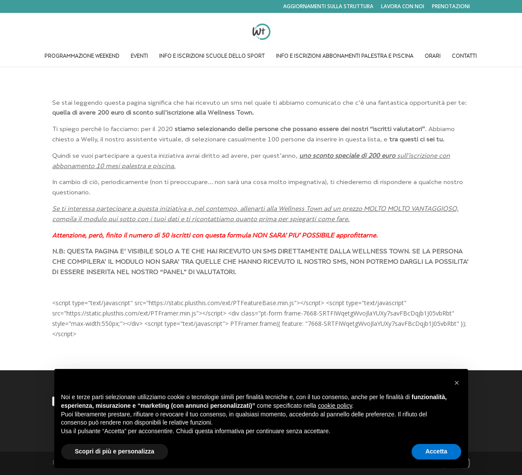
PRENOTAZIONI (451, 7)
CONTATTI (464, 56)
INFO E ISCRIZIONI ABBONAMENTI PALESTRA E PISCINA (344, 56)
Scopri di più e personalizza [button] (114, 451)
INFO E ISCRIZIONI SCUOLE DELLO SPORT (212, 56)
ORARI (433, 56)
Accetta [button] (436, 451)
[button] (457, 383)
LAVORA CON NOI (402, 7)
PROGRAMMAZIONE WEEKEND (81, 56)
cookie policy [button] (335, 405)
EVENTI (139, 56)
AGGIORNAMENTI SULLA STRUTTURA (328, 7)
